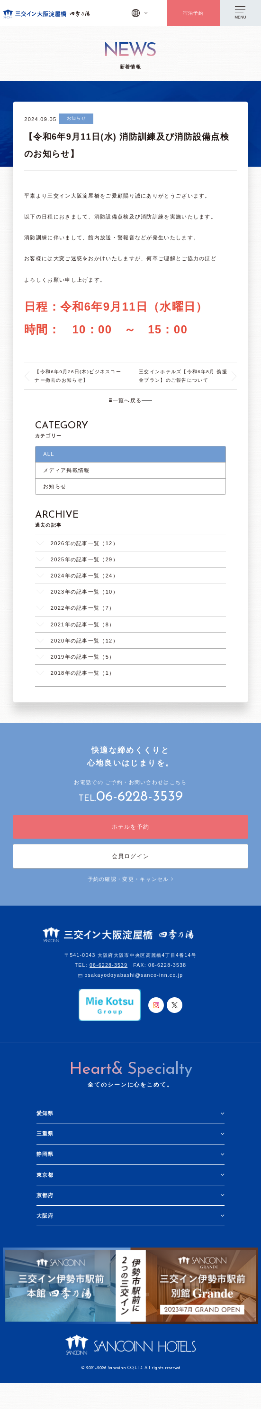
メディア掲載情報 (66, 470)
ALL (48, 454)
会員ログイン (131, 856)
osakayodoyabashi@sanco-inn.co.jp (133, 975)
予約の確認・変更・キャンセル (131, 879)
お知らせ (54, 486)
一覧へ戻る (125, 400)
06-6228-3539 (139, 797)
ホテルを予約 (131, 826)
